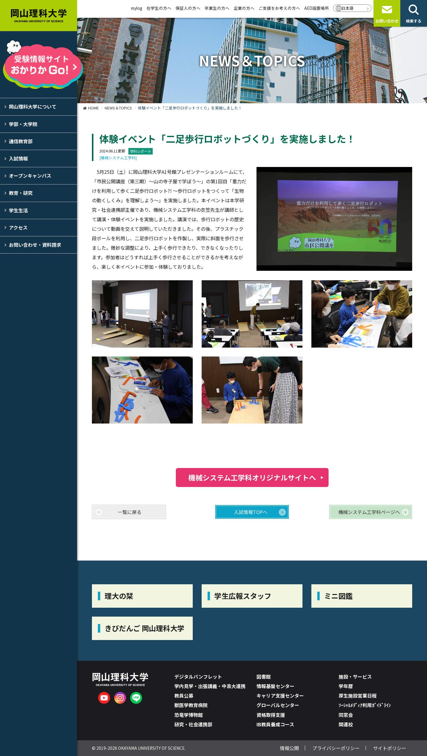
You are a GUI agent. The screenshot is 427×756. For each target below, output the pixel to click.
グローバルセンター (277, 705)
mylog (136, 8)
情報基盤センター (275, 686)
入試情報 (18, 158)
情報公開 (289, 748)
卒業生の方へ (217, 8)
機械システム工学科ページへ (369, 511)
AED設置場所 (316, 8)
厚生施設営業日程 (358, 695)
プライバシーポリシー (336, 748)
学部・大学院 (23, 124)
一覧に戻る (129, 511)
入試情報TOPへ (250, 511)
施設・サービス (355, 676)
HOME (93, 108)
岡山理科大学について (32, 106)
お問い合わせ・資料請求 (35, 244)
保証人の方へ (188, 8)
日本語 (347, 8)
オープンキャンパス (30, 175)
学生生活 (18, 210)
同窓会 (346, 714)
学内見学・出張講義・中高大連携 (210, 686)
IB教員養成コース (275, 724)
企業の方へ (244, 8)
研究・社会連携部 (193, 724)
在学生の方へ (158, 8)
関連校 (346, 724)
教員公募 (183, 695)
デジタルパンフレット (198, 676)
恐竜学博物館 (188, 714)
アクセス (18, 227)
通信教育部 (21, 141)
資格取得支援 (270, 714)
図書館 (263, 676)
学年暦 (346, 686)
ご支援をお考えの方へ (279, 8)
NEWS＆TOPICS (118, 108)
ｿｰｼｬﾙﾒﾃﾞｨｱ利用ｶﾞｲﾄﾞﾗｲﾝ (365, 705)
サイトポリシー (389, 748)
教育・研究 (21, 192)
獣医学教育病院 (191, 705)
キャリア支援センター (280, 695)
